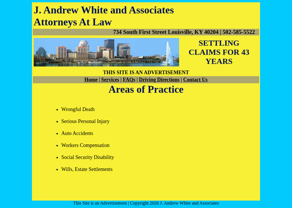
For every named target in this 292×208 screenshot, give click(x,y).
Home (91, 79)
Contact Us (195, 79)
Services (110, 79)
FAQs (129, 79)
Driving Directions (159, 79)
